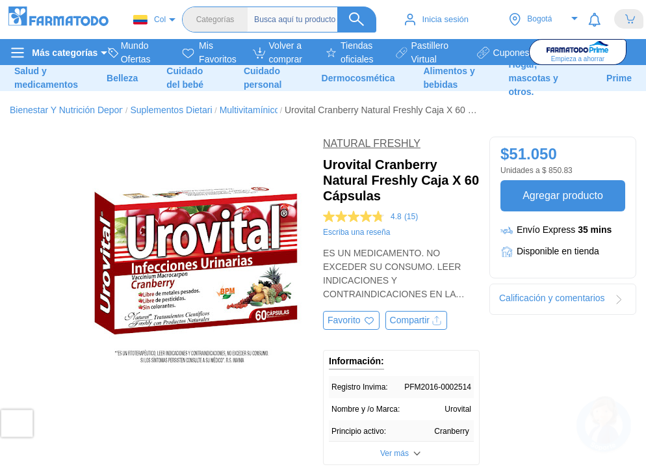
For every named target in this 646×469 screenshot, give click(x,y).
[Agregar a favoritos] (351, 320)
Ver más (394, 453)
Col (149, 20)
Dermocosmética (358, 78)
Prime (619, 78)
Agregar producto (563, 195)
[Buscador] (315, 19)
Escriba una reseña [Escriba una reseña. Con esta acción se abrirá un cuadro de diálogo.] (356, 232)
